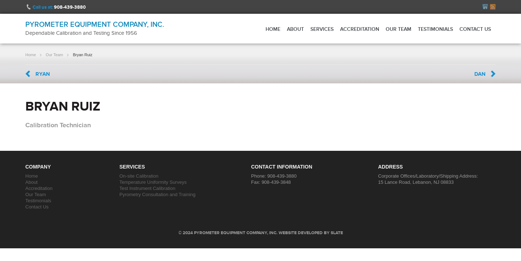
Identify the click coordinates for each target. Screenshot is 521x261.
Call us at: (59, 7)
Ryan (42, 74)
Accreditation (359, 29)
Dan (480, 74)
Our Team (398, 29)
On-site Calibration (138, 176)
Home (273, 29)
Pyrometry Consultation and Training (157, 194)
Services (322, 29)
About (295, 29)
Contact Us (475, 29)
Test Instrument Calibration (147, 188)
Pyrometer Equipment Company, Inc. (94, 24)
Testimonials (435, 29)
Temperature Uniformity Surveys (153, 182)
